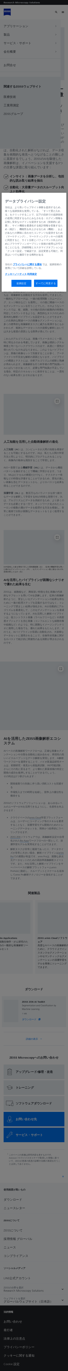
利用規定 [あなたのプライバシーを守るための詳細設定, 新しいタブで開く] (32, 274)
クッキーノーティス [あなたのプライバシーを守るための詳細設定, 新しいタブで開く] (16, 274)
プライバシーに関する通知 (27, 264)
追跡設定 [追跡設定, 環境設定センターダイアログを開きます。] (21, 283)
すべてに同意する (46, 283)
